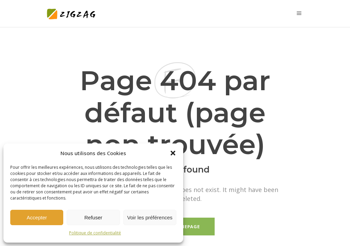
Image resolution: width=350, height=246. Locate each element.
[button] (173, 153)
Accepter (37, 217)
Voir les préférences (150, 217)
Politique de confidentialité (95, 233)
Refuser (93, 217)
